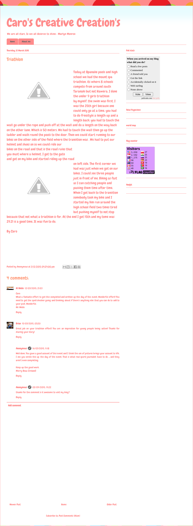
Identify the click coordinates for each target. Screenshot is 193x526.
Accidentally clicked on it (143, 81)
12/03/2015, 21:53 (33, 288)
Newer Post (15, 504)
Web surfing (137, 85)
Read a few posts (139, 66)
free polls (156, 98)
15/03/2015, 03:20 (31, 323)
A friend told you (139, 74)
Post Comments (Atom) (69, 515)
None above (136, 89)
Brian (18, 323)
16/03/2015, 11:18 (40, 348)
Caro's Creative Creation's (63, 22)
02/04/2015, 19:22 (41, 387)
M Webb (20, 288)
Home (12, 41)
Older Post (112, 504)
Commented (137, 70)
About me (26, 41)
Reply (19, 312)
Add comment (14, 405)
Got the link (136, 78)
